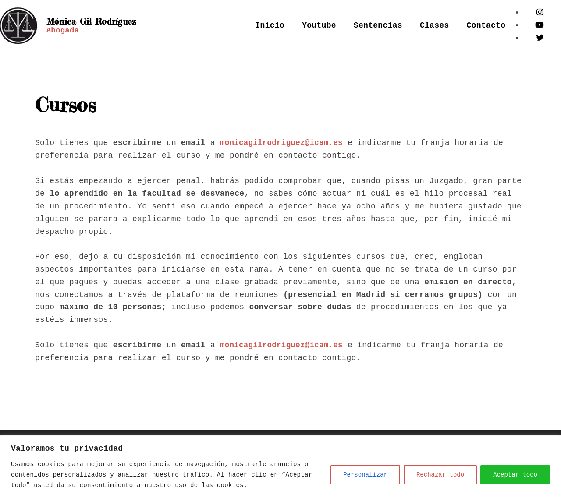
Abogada (63, 34)
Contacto (486, 25)
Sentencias (378, 25)
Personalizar (365, 474)
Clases (434, 25)
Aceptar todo (515, 474)
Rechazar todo (440, 474)
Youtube (319, 25)
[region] (280, 466)
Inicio (270, 25)
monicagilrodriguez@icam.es (283, 142)
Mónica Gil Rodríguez (70, 21)
